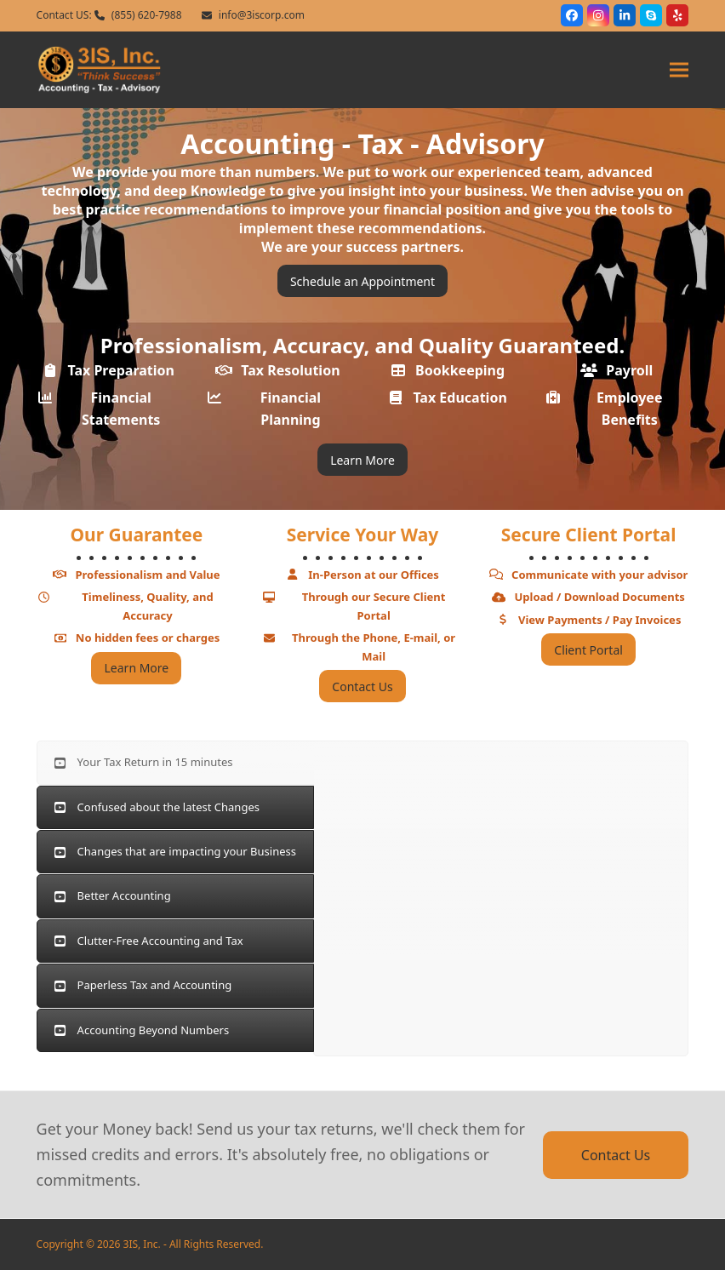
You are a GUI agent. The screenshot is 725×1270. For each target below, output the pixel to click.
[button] (679, 69)
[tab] (175, 762)
